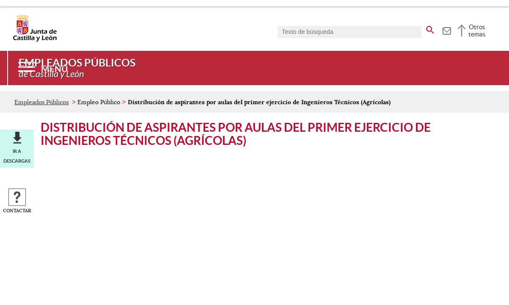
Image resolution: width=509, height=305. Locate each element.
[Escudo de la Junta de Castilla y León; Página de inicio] (35, 40)
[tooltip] (446, 29)
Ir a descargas (16, 156)
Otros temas (477, 30)
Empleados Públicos (41, 102)
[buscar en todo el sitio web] (430, 28)
